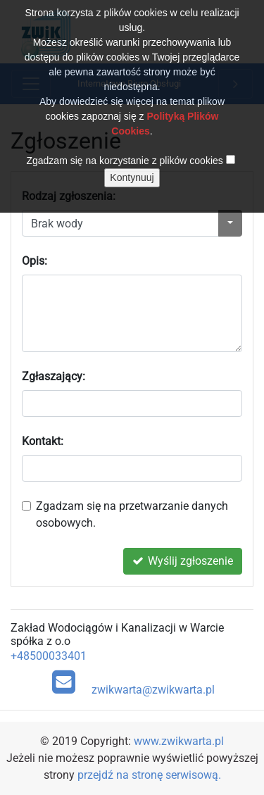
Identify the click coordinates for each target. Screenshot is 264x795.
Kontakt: (42, 441)
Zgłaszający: (53, 376)
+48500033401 (49, 656)
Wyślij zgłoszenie (182, 561)
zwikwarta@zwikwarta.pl (133, 682)
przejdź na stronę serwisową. (149, 775)
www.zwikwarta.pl (179, 741)
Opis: (34, 261)
